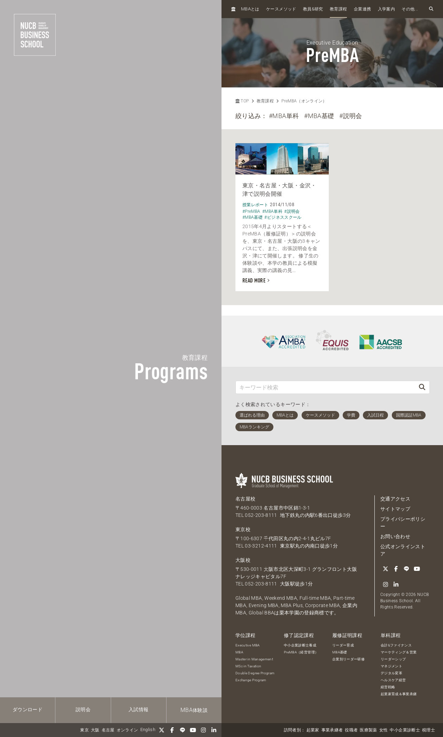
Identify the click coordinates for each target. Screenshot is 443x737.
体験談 (194, 710)
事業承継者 (332, 730)
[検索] (422, 387)
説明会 (83, 709)
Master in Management (254, 659)
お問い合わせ (395, 536)
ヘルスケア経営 (393, 680)
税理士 (428, 730)
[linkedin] (214, 730)
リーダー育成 (343, 645)
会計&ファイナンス (396, 645)
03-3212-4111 (261, 546)
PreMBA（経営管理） (301, 652)
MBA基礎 (339, 652)
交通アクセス (395, 499)
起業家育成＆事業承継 (399, 694)
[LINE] (182, 730)
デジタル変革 (391, 673)
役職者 (351, 730)
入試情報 (138, 709)
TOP (242, 101)
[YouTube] (193, 730)
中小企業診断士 (405, 730)
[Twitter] (161, 730)
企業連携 (362, 9)
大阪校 (242, 560)
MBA (239, 652)
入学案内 (386, 9)
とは (250, 8)
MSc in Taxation (248, 666)
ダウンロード (27, 709)
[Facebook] (172, 730)
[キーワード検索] (325, 387)
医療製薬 (368, 730)
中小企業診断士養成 (300, 645)
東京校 (242, 529)
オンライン (127, 730)
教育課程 (338, 9)
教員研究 (313, 8)
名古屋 (108, 730)
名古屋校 (245, 499)
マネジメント (391, 666)
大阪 (95, 730)
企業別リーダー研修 (348, 659)
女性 (383, 730)
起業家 (312, 730)
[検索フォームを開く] (431, 9)
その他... (410, 9)
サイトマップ (395, 509)
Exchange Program (250, 680)
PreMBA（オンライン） (304, 101)
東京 (84, 730)
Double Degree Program (254, 673)
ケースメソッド (281, 9)
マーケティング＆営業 (399, 652)
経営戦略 (388, 687)
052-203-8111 (261, 515)
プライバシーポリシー (402, 522)
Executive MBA (247, 645)
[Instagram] (203, 730)
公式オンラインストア (402, 550)
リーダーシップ (393, 659)
